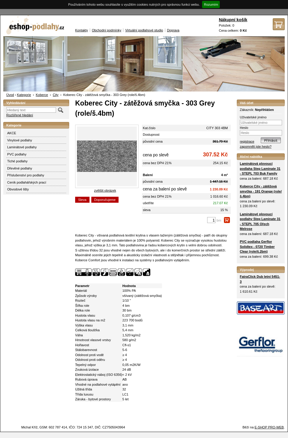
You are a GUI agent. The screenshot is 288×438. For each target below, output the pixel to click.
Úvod (10, 95)
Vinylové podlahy (19, 140)
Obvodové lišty (18, 189)
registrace (247, 141)
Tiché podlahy (17, 161)
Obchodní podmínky (106, 30)
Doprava (173, 30)
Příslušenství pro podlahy (25, 175)
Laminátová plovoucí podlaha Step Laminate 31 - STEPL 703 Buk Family (260, 168)
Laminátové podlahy (22, 147)
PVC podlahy (16, 154)
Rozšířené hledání (19, 115)
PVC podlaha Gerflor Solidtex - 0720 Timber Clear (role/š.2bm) (257, 246)
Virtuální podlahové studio (144, 30)
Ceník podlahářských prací (26, 182)
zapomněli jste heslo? (256, 146)
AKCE (11, 133)
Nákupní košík (233, 19)
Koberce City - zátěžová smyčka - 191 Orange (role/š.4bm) (261, 191)
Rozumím (211, 4)
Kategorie (24, 95)
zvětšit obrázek (105, 190)
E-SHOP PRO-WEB (269, 427)
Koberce (42, 95)
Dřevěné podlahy (19, 168)
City (55, 95)
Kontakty (81, 30)
